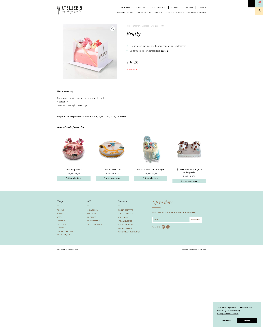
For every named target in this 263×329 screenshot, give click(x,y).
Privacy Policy (62, 250)
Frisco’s (168, 13)
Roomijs (121, 13)
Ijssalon (189, 7)
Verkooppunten (159, 7)
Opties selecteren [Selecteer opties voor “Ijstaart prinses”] (74, 178)
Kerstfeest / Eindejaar (150, 25)
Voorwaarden (73, 250)
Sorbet (130, 13)
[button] (112, 28)
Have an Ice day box (181, 13)
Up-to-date (141, 7)
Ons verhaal (125, 7)
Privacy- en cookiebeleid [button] (227, 313)
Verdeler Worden (94, 224)
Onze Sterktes (93, 213)
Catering (175, 7)
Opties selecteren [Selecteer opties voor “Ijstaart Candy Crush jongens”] (150, 178)
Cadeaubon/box (199, 13)
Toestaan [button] (247, 320)
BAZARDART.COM (192, 250)
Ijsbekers (146, 13)
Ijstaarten (157, 13)
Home (128, 25)
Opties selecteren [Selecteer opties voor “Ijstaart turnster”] (112, 178)
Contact (202, 7)
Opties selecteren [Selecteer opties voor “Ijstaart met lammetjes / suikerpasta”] (189, 180)
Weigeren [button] (226, 320)
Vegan (137, 13)
